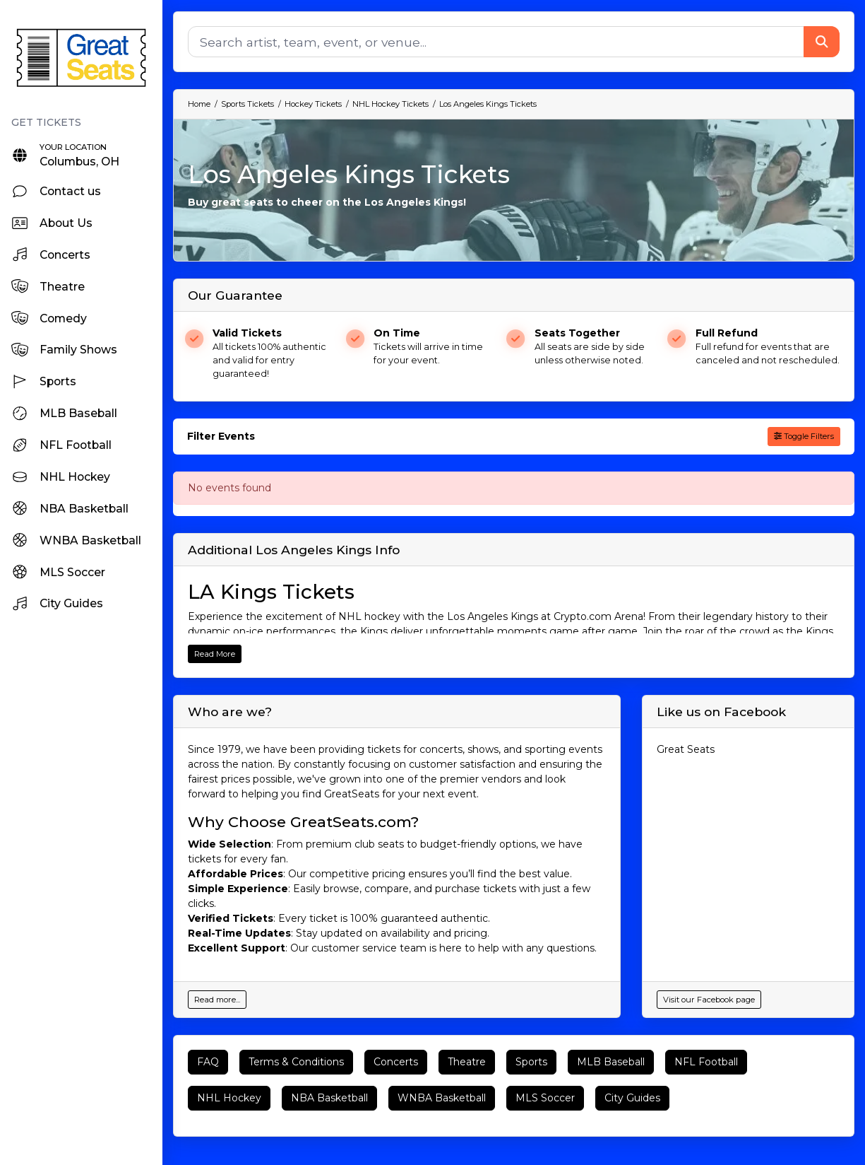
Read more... (217, 1000)
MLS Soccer (545, 1097)
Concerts (396, 1061)
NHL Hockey (229, 1097)
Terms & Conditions (296, 1061)
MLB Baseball (611, 1061)
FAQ (208, 1061)
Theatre (467, 1061)
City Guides (632, 1097)
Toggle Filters (804, 436)
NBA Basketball (329, 1097)
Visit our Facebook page (709, 1000)
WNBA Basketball (442, 1097)
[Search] (496, 41)
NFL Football (706, 1061)
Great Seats (686, 749)
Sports (531, 1061)
